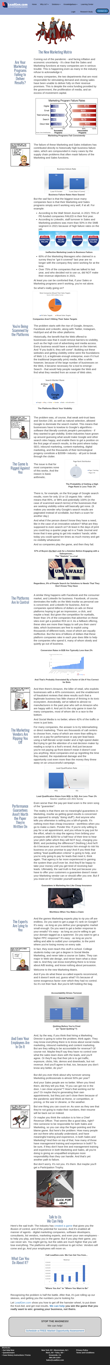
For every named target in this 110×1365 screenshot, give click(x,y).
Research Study (86, 12)
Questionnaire (9, 1353)
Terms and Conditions (85, 1353)
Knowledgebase (70, 4)
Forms (28, 1355)
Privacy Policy (82, 1350)
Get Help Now (8, 1350)
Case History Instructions (13, 1355)
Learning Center (87, 4)
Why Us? (44, 4)
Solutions (56, 4)
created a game (63, 1225)
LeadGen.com (23, 1302)
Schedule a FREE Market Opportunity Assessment (55, 1330)
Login (73, 12)
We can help (57, 1305)
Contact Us (102, 11)
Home (34, 4)
